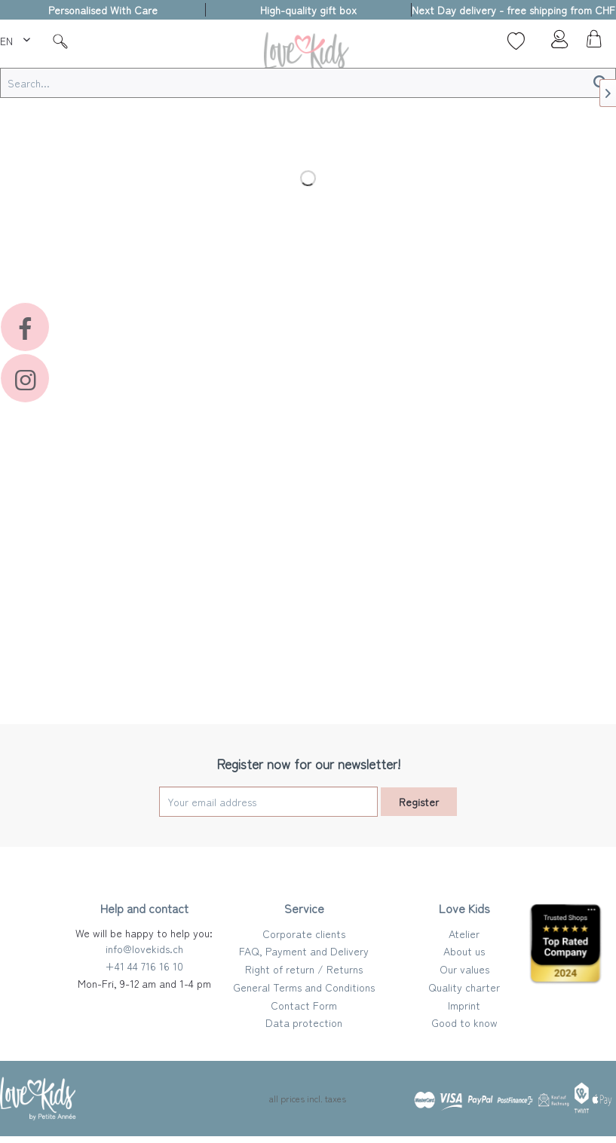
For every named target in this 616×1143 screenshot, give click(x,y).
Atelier (464, 933)
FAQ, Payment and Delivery (304, 950)
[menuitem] (17, 38)
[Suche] (60, 41)
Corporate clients (303, 933)
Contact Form (304, 1005)
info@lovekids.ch (144, 948)
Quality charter (464, 987)
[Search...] (308, 83)
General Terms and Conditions (304, 987)
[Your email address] (268, 802)
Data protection (303, 1022)
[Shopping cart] (592, 43)
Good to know (464, 1022)
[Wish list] (516, 41)
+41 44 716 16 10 (144, 965)
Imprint (464, 1005)
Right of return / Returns (304, 968)
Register (419, 801)
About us (464, 950)
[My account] (555, 43)
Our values (464, 968)
